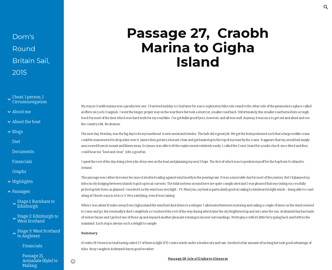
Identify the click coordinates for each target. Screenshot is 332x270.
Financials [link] (22, 161)
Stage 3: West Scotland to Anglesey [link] (38, 233)
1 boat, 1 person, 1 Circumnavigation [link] (29, 99)
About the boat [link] (26, 121)
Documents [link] (23, 151)
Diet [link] (16, 141)
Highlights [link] (22, 181)
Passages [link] (21, 191)
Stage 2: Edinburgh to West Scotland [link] (37, 219)
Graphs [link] (19, 171)
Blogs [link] (17, 131)
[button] (326, 7)
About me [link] (21, 111)
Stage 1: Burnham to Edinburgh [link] (36, 204)
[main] (198, 47)
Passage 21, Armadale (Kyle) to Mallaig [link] (40, 260)
